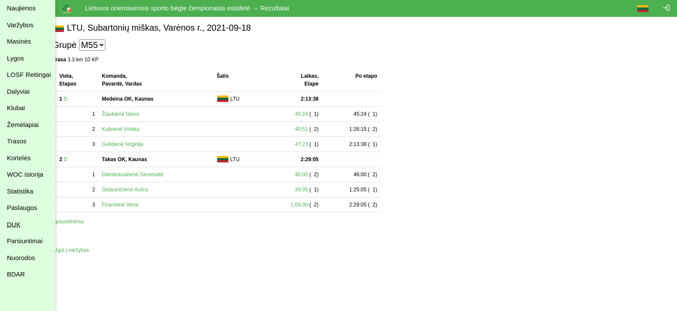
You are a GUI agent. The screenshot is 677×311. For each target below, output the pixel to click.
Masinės (19, 41)
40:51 (311, 129)
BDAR (16, 274)
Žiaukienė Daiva (130, 114)
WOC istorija (25, 174)
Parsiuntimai (25, 240)
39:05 (311, 190)
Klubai (16, 107)
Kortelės (19, 158)
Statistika (20, 191)
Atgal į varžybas (80, 250)
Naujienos (21, 8)
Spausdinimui (77, 222)
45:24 (311, 114)
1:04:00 (309, 205)
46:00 (311, 174)
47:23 (311, 144)
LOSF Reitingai (29, 74)
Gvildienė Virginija (132, 144)
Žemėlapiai (22, 124)
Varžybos (20, 25)
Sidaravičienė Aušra (135, 190)
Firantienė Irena (130, 205)
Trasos (16, 141)
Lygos (15, 58)
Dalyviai (18, 91)
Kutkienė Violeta (130, 129)
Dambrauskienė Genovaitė (142, 174)
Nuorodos (21, 257)
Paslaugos (22, 207)
